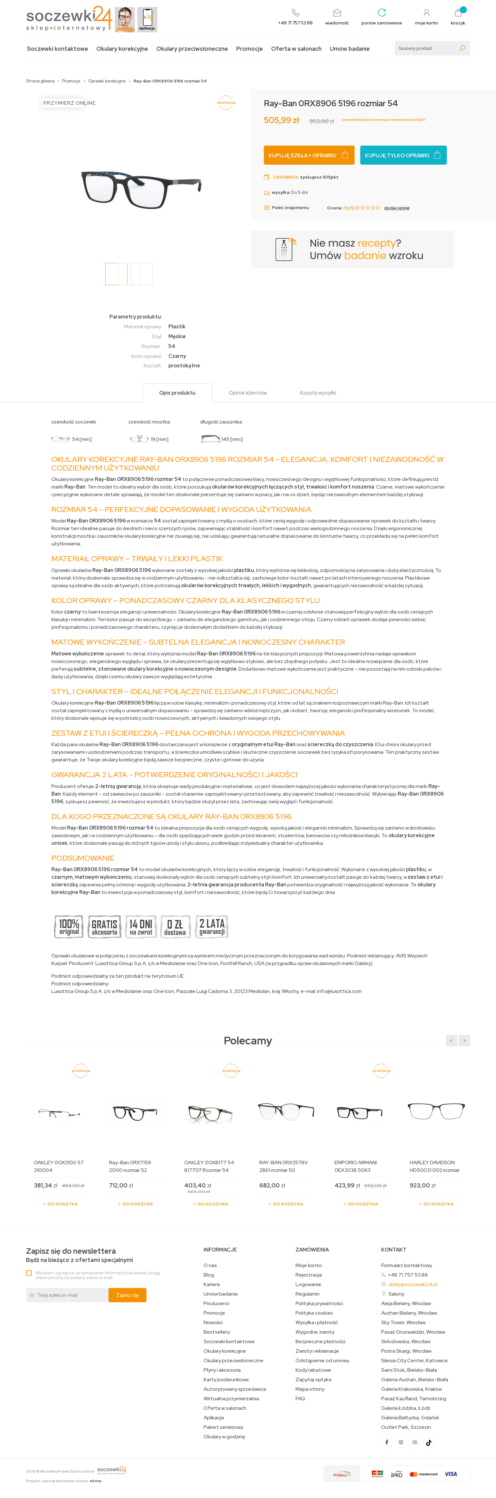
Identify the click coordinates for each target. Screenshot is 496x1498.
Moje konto (309, 1265)
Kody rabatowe (313, 1370)
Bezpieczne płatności (320, 1341)
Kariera (212, 1284)
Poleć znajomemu (286, 208)
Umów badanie (350, 49)
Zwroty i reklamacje (317, 1351)
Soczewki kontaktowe (57, 49)
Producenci (216, 1303)
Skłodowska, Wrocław (405, 1341)
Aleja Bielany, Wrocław (406, 1303)
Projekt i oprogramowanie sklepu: (63, 1480)
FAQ (300, 1399)
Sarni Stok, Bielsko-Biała (409, 1370)
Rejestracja (309, 1275)
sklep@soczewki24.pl (412, 1284)
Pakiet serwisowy (223, 1427)
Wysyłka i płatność (317, 1322)
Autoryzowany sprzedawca (235, 1389)
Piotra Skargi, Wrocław (406, 1351)
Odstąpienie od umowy (322, 1360)
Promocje (249, 49)
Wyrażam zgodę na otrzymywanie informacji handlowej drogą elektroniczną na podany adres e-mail (98, 1275)
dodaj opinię (397, 208)
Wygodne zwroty (315, 1332)
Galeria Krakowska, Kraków (411, 1389)
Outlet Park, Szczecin (406, 1427)
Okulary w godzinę (224, 1437)
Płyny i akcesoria (222, 1370)
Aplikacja (214, 1418)
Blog (209, 1275)
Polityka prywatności (319, 1303)
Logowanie (308, 1284)
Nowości (213, 1322)
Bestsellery (217, 1332)
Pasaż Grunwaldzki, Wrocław (413, 1332)
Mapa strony (310, 1389)
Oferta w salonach (296, 49)
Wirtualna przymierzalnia (231, 1399)
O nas (210, 1265)
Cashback (285, 177)
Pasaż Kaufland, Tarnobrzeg (413, 1399)
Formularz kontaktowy (406, 1265)
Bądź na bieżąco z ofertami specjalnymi (79, 1255)
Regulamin (308, 1294)
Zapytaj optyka (313, 1379)
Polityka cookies (314, 1313)
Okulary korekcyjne (122, 49)
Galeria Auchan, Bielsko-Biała (414, 1379)
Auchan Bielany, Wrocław (409, 1313)
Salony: (396, 1294)
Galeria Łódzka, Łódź (405, 1408)
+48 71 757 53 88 (408, 1274)
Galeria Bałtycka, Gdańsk (410, 1418)
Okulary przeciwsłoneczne (192, 49)
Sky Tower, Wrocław (403, 1322)
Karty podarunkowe (226, 1379)
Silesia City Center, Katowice (414, 1360)
